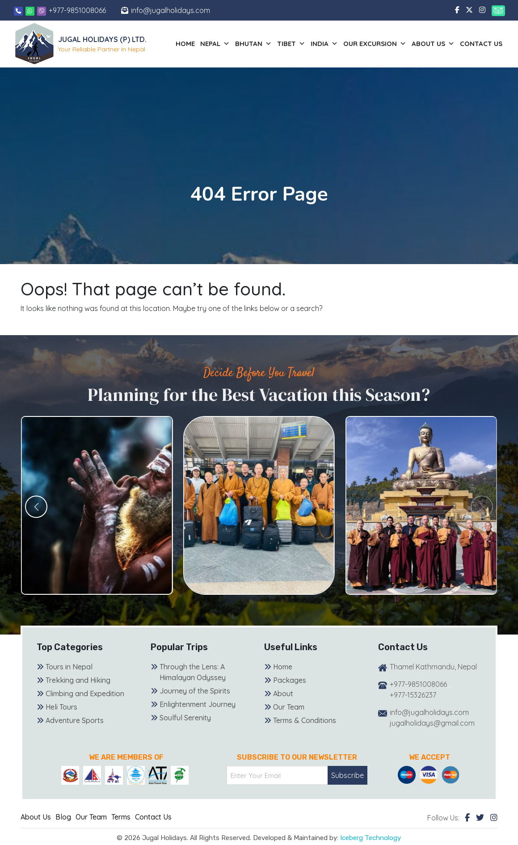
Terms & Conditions (304, 720)
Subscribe (347, 775)
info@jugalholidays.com (170, 10)
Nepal (215, 44)
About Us (36, 816)
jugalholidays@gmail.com (432, 723)
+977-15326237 (413, 694)
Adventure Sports (75, 720)
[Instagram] (493, 817)
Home (185, 43)
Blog (63, 816)
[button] (36, 507)
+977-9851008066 (77, 10)
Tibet (291, 44)
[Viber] (41, 10)
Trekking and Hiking (78, 680)
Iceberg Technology (370, 838)
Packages (289, 680)
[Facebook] (467, 817)
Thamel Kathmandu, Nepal (433, 666)
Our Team (288, 706)
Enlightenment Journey (198, 704)
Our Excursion (374, 44)
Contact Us (481, 43)
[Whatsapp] (30, 10)
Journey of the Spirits (195, 690)
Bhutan (253, 44)
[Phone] (18, 10)
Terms (121, 816)
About (283, 693)
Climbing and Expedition (85, 693)
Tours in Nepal (69, 666)
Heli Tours (61, 706)
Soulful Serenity (185, 717)
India (324, 44)
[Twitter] (480, 817)
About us (433, 44)
